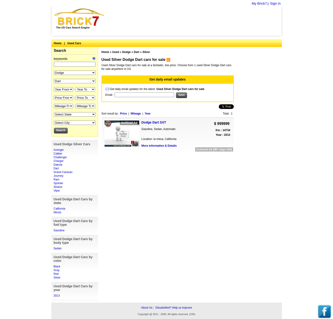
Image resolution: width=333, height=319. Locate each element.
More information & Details (159, 145)
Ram (56, 179)
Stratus (58, 187)
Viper (57, 190)
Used (115, 52)
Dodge (126, 52)
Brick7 (79, 17)
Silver (57, 277)
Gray (57, 270)
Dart (56, 168)
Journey (59, 175)
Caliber (58, 153)
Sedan (58, 248)
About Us (146, 307)
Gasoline (59, 230)
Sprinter (58, 183)
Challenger (60, 157)
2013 (57, 295)
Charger (59, 161)
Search (60, 51)
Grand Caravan (63, 172)
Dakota (58, 164)
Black (57, 266)
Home (58, 43)
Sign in (275, 3)
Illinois (57, 212)
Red (56, 274)
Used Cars (74, 43)
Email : (110, 94)
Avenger (59, 150)
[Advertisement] (195, 21)
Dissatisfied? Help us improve (173, 307)
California (59, 208)
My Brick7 (259, 3)
